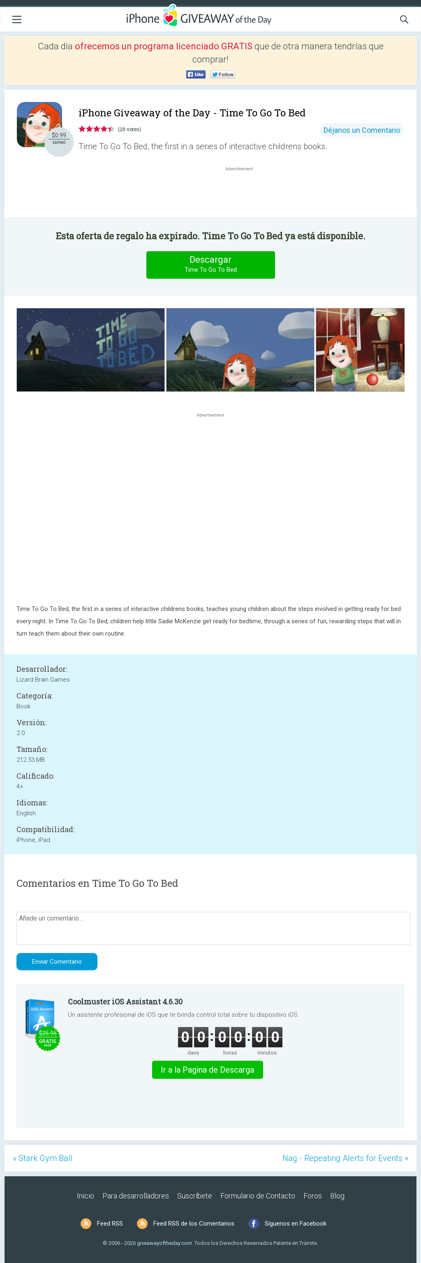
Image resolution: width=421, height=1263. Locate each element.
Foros (312, 1195)
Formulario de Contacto (257, 1195)
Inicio (85, 1195)
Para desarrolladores (135, 1195)
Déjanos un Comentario (362, 130)
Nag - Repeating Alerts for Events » (345, 1158)
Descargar (210, 264)
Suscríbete (194, 1195)
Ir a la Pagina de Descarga (207, 1070)
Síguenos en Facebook (295, 1223)
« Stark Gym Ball (42, 1158)
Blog (337, 1195)
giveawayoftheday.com (164, 1243)
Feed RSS (110, 1223)
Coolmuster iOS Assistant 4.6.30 (125, 1001)
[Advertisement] (243, 192)
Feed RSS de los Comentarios (193, 1223)
